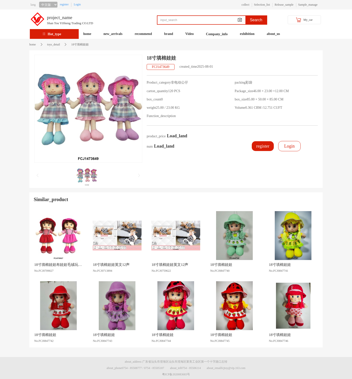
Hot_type (54, 34)
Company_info (217, 34)
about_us (273, 34)
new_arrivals (112, 34)
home (87, 34)
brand (168, 34)
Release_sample (284, 4)
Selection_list (262, 4)
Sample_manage (308, 4)
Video (189, 34)
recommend (143, 34)
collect (245, 4)
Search (256, 20)
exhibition (247, 34)
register (64, 4)
